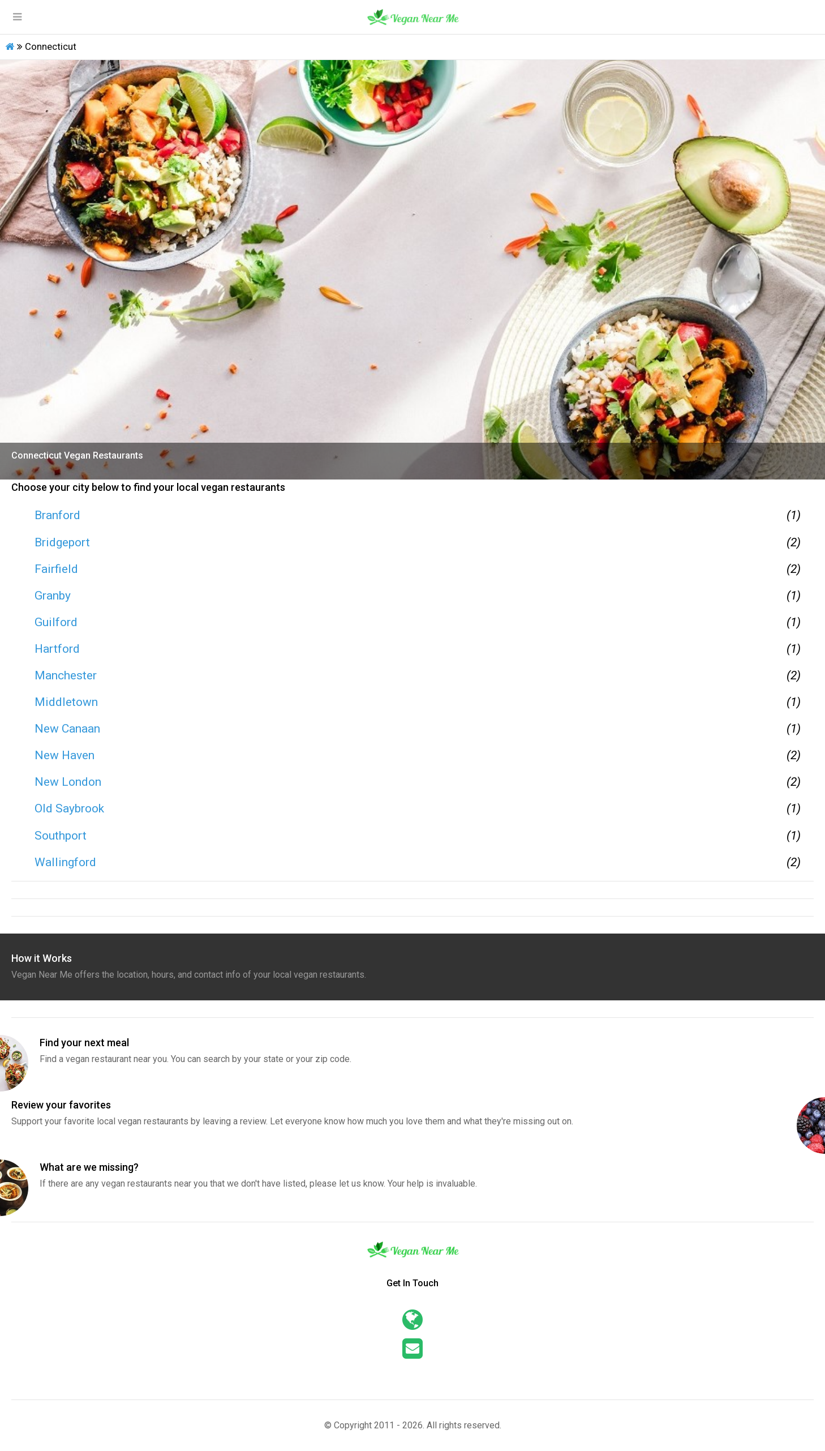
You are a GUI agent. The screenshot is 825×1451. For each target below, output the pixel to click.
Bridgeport (62, 542)
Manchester (66, 675)
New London (68, 782)
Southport (61, 835)
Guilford (56, 622)
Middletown (66, 702)
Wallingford (65, 862)
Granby (53, 595)
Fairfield (56, 569)
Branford (57, 515)
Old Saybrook (69, 808)
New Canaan (67, 728)
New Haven (64, 755)
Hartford (57, 649)
